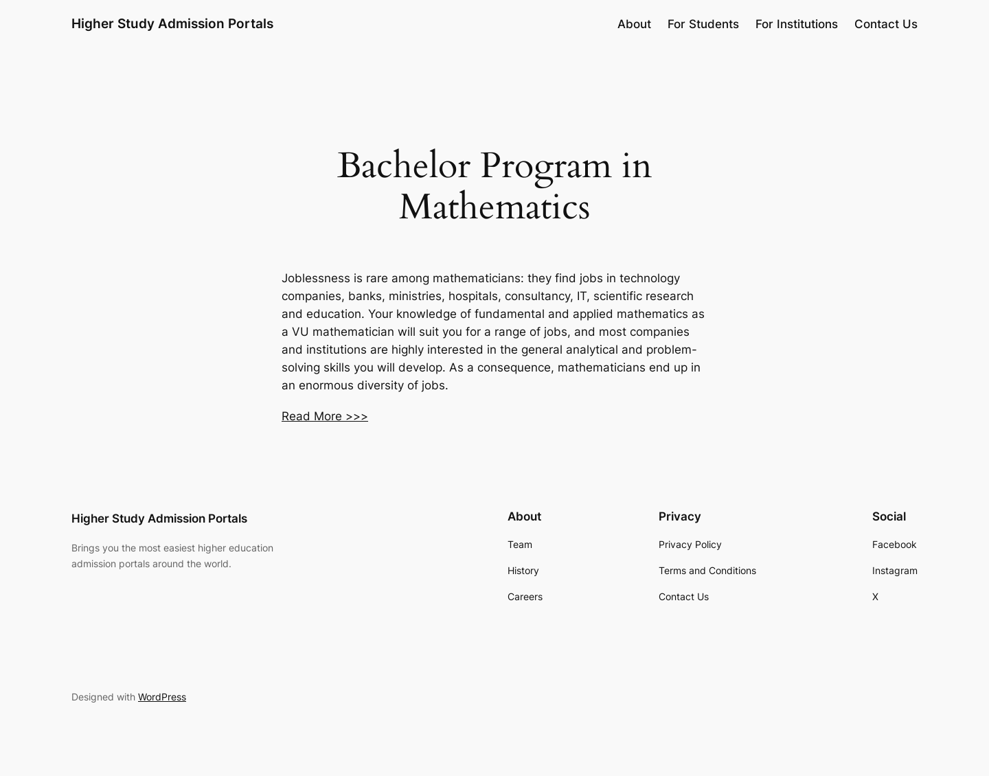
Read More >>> (325, 416)
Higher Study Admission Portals (172, 23)
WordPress (162, 697)
